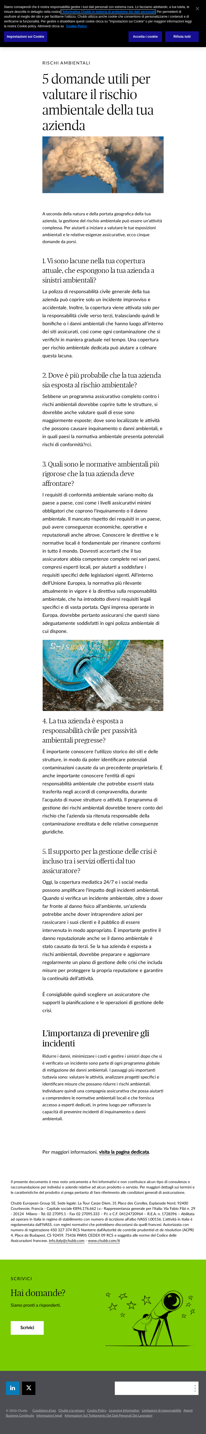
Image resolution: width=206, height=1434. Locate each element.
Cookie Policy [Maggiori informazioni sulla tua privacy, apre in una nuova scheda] (76, 26)
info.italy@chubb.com (66, 1241)
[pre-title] (66, 63)
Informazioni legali (49, 1415)
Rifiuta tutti (182, 37)
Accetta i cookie (145, 37)
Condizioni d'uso (44, 1410)
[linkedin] (12, 1388)
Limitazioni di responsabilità (161, 1410)
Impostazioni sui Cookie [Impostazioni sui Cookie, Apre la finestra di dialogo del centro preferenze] (25, 37)
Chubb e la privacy (71, 1410)
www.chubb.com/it (104, 1241)
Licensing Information (124, 1410)
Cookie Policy (96, 1410)
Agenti (188, 1410)
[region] (103, 23)
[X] (28, 1388)
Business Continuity (20, 1415)
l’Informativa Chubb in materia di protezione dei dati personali (108, 12)
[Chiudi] (197, 8)
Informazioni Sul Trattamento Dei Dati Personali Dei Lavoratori (108, 1415)
